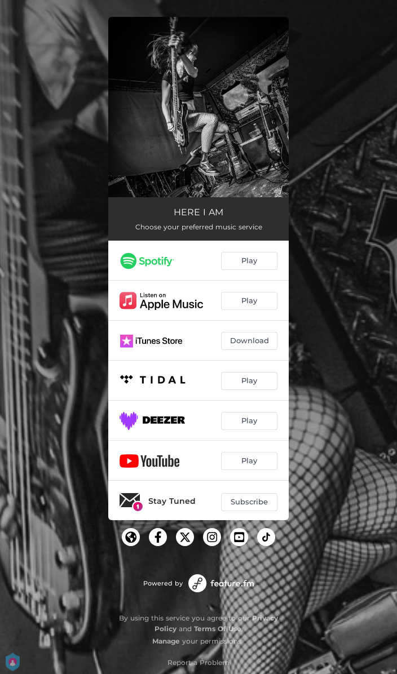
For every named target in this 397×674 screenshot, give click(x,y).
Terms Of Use (217, 628)
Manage (166, 641)
